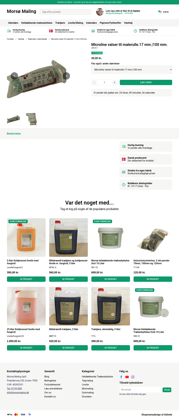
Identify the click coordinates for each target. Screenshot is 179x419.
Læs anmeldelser (53, 388)
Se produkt (26, 279)
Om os (47, 392)
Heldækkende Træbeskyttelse (97, 376)
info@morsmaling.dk (114, 13)
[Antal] (104, 82)
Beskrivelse (14, 133)
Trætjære (60, 22)
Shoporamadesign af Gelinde (156, 414)
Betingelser (50, 380)
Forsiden (10, 39)
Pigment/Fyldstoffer (110, 22)
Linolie (85, 384)
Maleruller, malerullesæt (37, 39)
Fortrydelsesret (52, 384)
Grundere (86, 396)
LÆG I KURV (146, 82)
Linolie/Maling (75, 22)
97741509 (129, 13)
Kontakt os (50, 396)
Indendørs (91, 22)
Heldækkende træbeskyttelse (36, 22)
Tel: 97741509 (14, 388)
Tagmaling (87, 380)
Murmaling (87, 388)
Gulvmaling (88, 392)
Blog (46, 376)
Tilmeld (167, 390)
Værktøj (128, 22)
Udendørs (13, 22)
